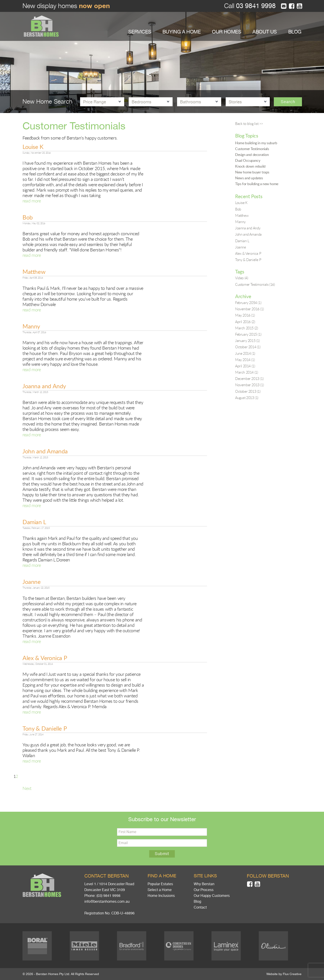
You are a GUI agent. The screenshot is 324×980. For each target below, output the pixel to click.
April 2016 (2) (245, 321)
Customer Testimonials (252, 148)
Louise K (32, 147)
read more (31, 201)
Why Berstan (204, 884)
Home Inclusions (161, 896)
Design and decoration (252, 154)
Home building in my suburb (256, 142)
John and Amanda (45, 451)
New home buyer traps (252, 172)
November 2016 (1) (249, 308)
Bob (27, 217)
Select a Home (160, 890)
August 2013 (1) (246, 397)
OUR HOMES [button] (226, 32)
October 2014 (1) (248, 346)
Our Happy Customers (212, 896)
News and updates (249, 177)
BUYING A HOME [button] (181, 32)
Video (241, 277)
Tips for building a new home (256, 183)
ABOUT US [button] (264, 32)
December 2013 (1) (249, 378)
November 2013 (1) (249, 384)
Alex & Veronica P (44, 658)
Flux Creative (292, 974)
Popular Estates (160, 884)
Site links (205, 875)
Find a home (162, 875)
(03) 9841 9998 (108, 896)
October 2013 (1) (248, 391)
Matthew (33, 272)
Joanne (31, 582)
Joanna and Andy (44, 386)
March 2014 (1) (246, 372)
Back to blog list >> (249, 123)
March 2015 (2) (246, 328)
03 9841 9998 (255, 6)
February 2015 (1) (248, 334)
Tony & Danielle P (44, 728)
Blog (197, 902)
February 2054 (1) (248, 302)
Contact (200, 907)
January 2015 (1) (247, 340)
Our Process (204, 890)
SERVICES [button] (139, 32)
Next (26, 788)
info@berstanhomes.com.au (107, 902)
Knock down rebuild (250, 166)
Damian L (34, 522)
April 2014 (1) (245, 366)
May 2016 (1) (245, 315)
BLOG (295, 32)
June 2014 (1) (245, 353)
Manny (31, 326)
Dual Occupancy (247, 160)
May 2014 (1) (245, 359)
